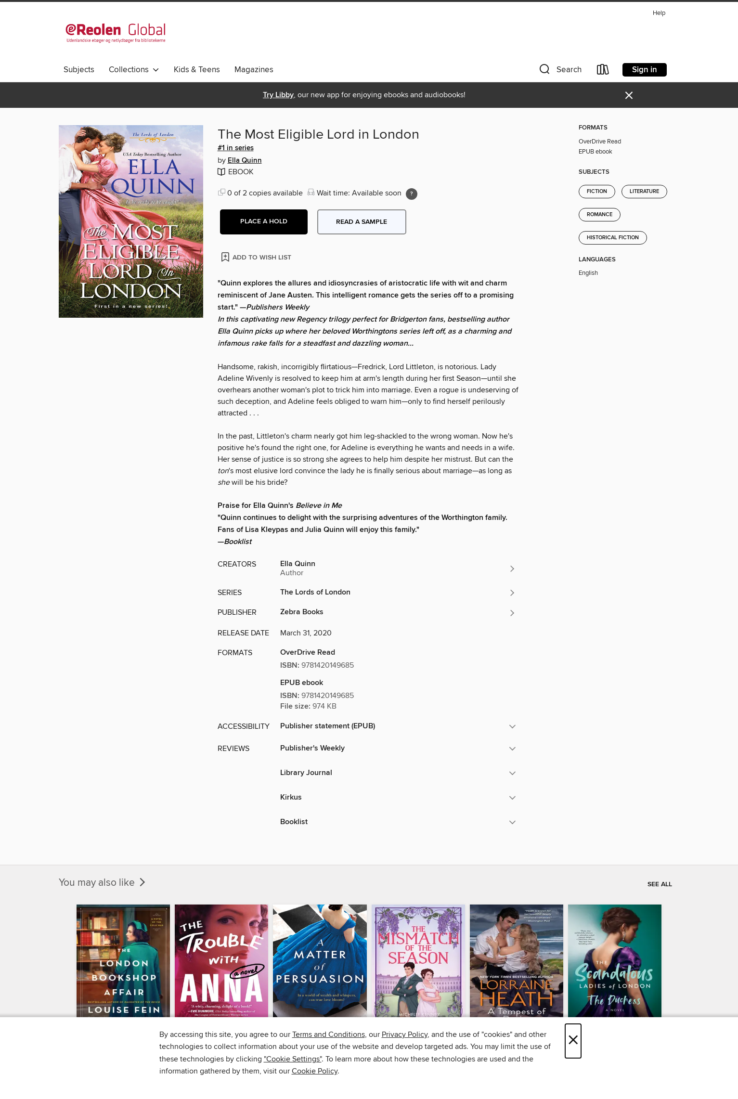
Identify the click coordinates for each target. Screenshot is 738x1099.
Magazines (253, 70)
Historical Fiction (613, 237)
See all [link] (659, 884)
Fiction (597, 191)
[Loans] (603, 71)
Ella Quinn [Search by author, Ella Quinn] (245, 160)
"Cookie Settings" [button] (293, 1059)
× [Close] (573, 1041)
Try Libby (278, 95)
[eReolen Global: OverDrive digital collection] (115, 33)
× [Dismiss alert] (629, 96)
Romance (599, 214)
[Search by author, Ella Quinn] (398, 569)
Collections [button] (134, 70)
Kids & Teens (197, 70)
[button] (559, 71)
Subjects (79, 70)
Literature (644, 191)
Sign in (644, 70)
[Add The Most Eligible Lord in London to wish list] (257, 257)
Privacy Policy (404, 1034)
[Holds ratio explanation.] (411, 194)
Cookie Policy (314, 1071)
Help (659, 13)
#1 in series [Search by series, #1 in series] (236, 148)
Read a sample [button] (361, 222)
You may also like (103, 883)
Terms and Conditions (328, 1034)
